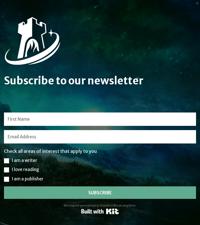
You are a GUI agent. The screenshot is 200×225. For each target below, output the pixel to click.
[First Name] (100, 119)
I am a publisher (27, 179)
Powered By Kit (100, 211)
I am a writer (24, 160)
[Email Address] (100, 136)
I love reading (25, 169)
